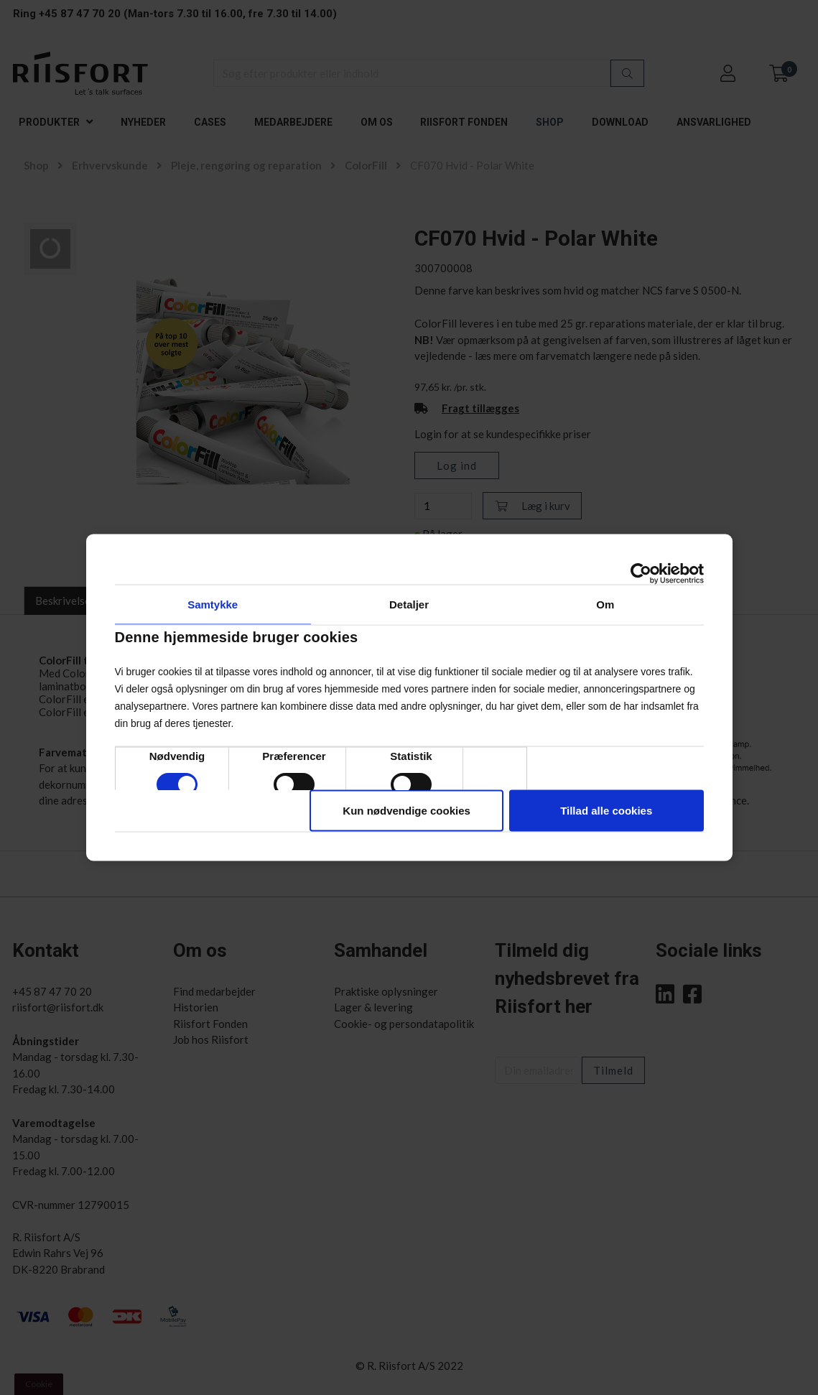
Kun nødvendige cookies (406, 811)
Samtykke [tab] (212, 604)
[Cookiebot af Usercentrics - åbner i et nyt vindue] (641, 574)
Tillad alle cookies (606, 811)
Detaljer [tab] (409, 604)
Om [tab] (605, 604)
